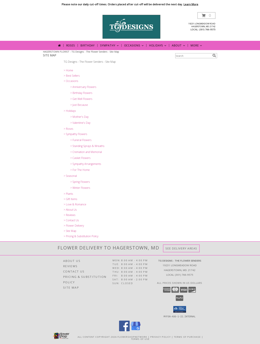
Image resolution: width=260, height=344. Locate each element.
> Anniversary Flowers (83, 87)
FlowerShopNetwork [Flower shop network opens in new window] (132, 336)
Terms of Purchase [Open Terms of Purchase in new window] (187, 336)
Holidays (158, 45)
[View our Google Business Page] (135, 330)
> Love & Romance (75, 204)
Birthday (87, 45)
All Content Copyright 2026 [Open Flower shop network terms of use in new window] (97, 336)
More (197, 45)
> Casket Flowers (80, 158)
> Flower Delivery (74, 225)
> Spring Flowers (80, 182)
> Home (68, 70)
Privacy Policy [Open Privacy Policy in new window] (160, 336)
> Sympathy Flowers (75, 134)
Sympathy (109, 45)
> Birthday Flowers (81, 93)
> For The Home (80, 170)
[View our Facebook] (124, 330)
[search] (214, 55)
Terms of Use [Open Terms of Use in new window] (140, 338)
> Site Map (70, 231)
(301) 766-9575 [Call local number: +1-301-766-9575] (207, 29)
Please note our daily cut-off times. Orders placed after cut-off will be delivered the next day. (130, 4)
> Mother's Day (79, 117)
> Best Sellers (72, 75)
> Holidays (70, 111)
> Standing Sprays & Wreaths (87, 146)
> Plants (68, 194)
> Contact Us (71, 220)
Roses (70, 45)
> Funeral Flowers (81, 140)
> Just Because (79, 105)
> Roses (68, 129)
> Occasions (71, 81)
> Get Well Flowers (81, 99)
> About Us (70, 209)
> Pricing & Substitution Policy (81, 236)
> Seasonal (70, 176)
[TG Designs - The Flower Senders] (131, 26)
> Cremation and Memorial (86, 152)
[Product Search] (193, 55)
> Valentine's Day (80, 123)
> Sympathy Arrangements (85, 164)
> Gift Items (70, 199)
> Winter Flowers (80, 188)
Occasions (134, 45)
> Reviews (69, 215)
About (179, 45)
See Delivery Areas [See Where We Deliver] (181, 248)
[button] (206, 15)
